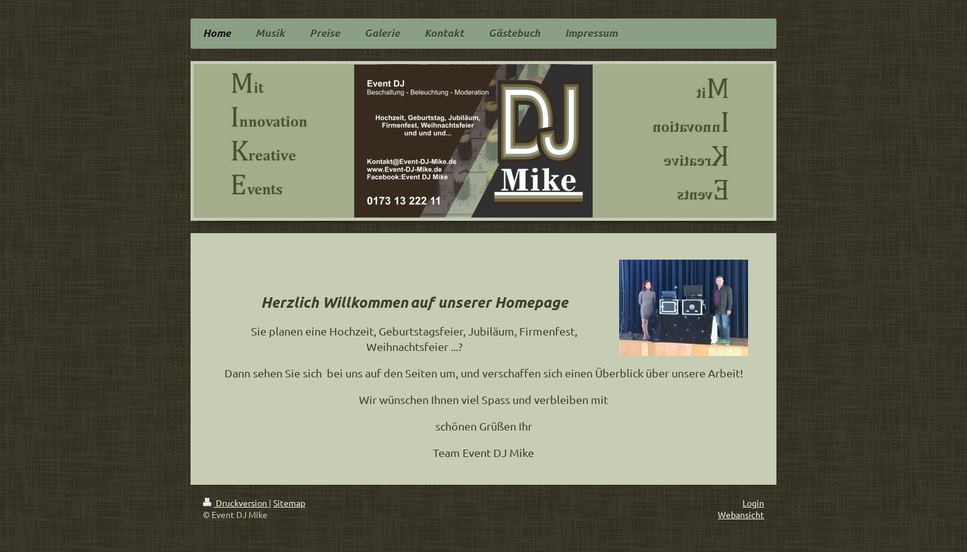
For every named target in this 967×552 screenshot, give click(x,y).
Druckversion (236, 502)
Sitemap (289, 502)
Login (753, 502)
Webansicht (741, 514)
